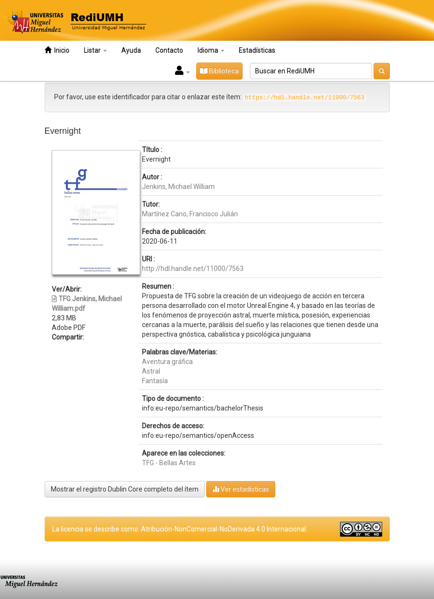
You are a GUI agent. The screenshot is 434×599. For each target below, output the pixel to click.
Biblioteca (219, 71)
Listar (95, 50)
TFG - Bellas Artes (169, 463)
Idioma (211, 50)
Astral (151, 371)
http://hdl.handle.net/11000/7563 (193, 268)
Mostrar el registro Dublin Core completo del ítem (125, 489)
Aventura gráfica (167, 361)
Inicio (57, 50)
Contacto (169, 50)
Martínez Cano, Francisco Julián (190, 214)
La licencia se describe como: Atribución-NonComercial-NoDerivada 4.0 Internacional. (179, 529)
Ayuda (131, 50)
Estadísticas (257, 50)
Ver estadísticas (240, 489)
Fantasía (155, 381)
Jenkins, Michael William (178, 186)
